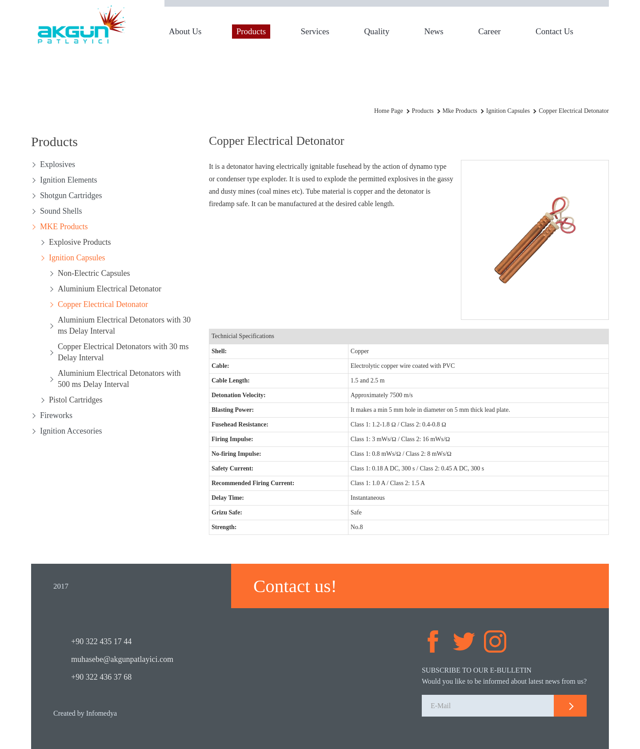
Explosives (57, 164)
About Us (185, 31)
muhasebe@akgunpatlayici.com (122, 659)
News (433, 31)
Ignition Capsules (77, 257)
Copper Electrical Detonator (103, 304)
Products (251, 31)
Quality (376, 31)
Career (489, 31)
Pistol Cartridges (76, 399)
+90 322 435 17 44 (101, 641)
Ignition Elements (68, 179)
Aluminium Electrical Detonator (109, 288)
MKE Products (64, 226)
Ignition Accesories (71, 430)
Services (314, 31)
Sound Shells (61, 211)
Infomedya (101, 713)
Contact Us (554, 31)
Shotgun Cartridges (71, 195)
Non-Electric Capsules (94, 273)
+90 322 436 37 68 (101, 677)
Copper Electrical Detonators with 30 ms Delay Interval (123, 352)
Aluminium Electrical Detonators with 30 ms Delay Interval (124, 325)
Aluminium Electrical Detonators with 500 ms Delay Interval (119, 379)
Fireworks (56, 415)
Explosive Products (80, 242)
